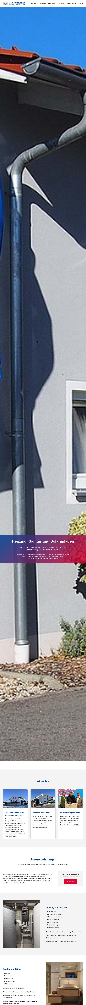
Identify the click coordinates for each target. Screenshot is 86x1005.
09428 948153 (70, 881)
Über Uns (61, 3)
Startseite (33, 3)
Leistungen (42, 3)
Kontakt (81, 3)
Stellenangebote (71, 3)
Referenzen (51, 3)
